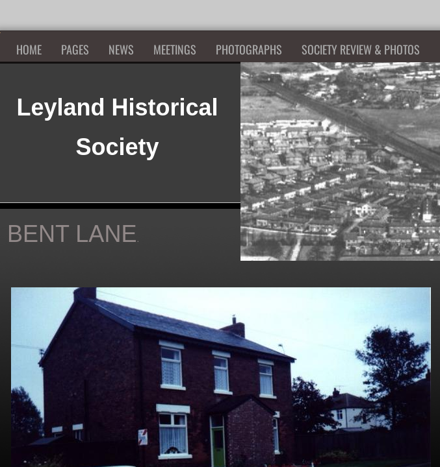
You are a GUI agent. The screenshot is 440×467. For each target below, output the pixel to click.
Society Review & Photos (361, 49)
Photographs (249, 49)
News (121, 49)
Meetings (174, 49)
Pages (75, 49)
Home (29, 49)
